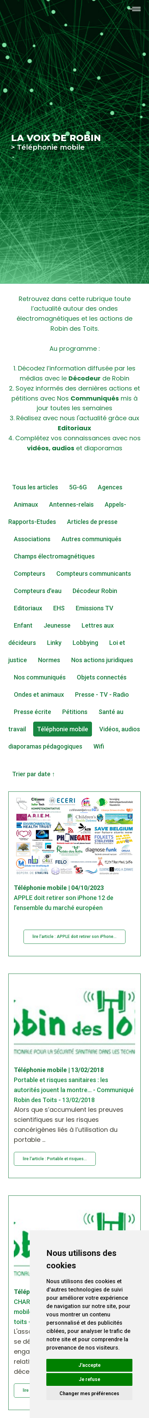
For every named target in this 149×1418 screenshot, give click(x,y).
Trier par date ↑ (33, 774)
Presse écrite (32, 711)
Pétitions (74, 711)
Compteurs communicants (93, 573)
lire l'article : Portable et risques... (55, 1158)
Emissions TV (94, 608)
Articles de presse (92, 521)
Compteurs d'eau (38, 590)
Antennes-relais (71, 504)
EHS (59, 608)
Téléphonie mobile (62, 729)
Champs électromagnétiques (54, 556)
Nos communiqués (40, 677)
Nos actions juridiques (102, 660)
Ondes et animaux (39, 694)
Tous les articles (35, 487)
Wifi (98, 746)
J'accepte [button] (89, 1365)
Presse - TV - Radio (102, 694)
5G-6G (78, 487)
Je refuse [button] (89, 1379)
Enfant (23, 625)
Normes (49, 660)
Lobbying (85, 642)
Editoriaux (28, 608)
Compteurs (29, 573)
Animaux (26, 504)
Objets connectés (102, 677)
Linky (54, 642)
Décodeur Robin (95, 590)
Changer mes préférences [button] (89, 1393)
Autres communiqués (91, 539)
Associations (32, 539)
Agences (110, 487)
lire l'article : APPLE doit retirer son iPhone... (74, 936)
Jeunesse (57, 625)
